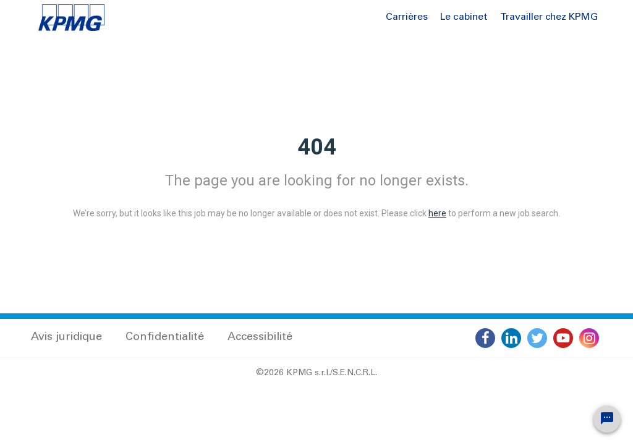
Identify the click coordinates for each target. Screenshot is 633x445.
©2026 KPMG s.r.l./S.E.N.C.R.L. (316, 373)
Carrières (407, 17)
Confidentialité (164, 337)
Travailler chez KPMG (549, 17)
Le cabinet (464, 17)
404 (316, 147)
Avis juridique (66, 337)
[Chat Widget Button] (607, 419)
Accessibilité (259, 337)
